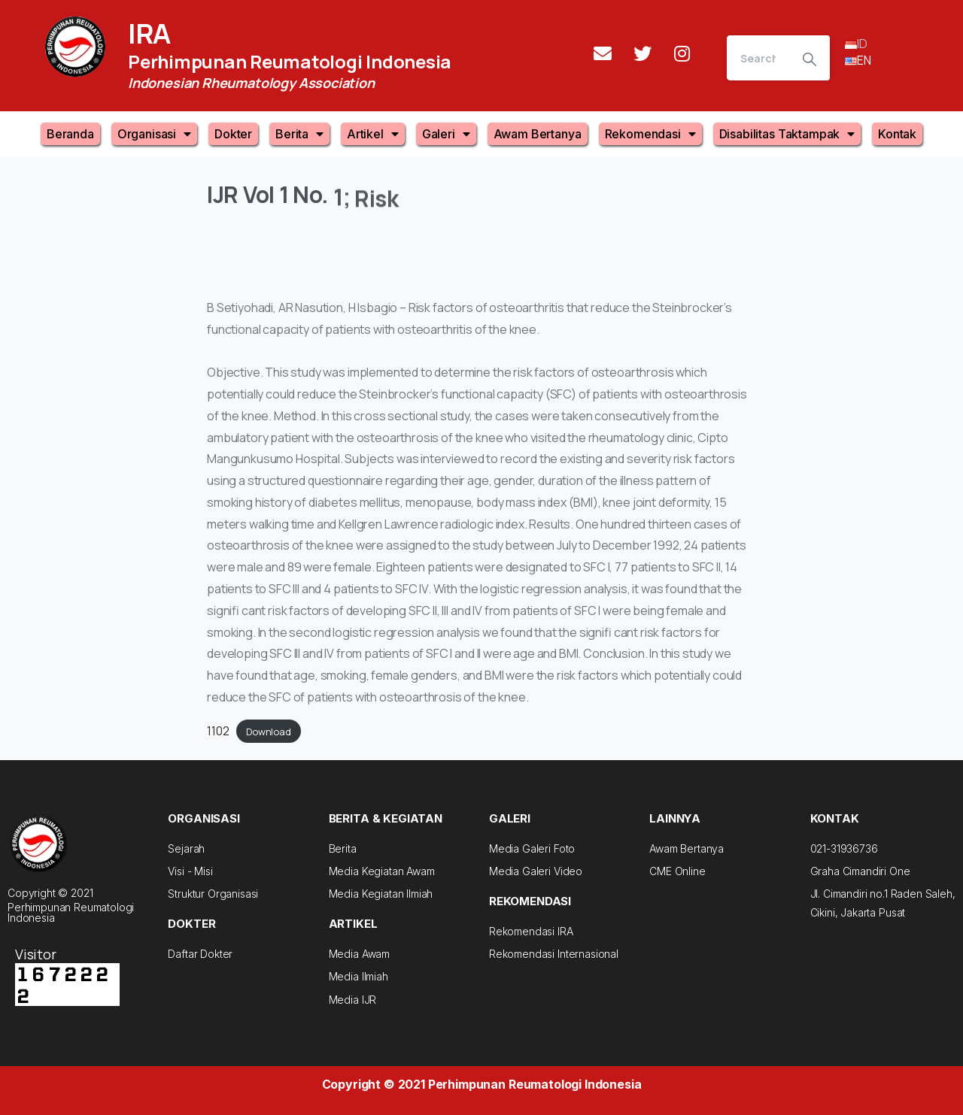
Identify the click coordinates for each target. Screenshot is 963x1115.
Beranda (70, 133)
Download (268, 731)
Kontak (897, 133)
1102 (218, 731)
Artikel (373, 134)
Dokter (233, 133)
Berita (299, 134)
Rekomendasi (650, 134)
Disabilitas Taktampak (787, 134)
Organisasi (154, 134)
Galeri (446, 134)
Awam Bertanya (538, 133)
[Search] (758, 57)
